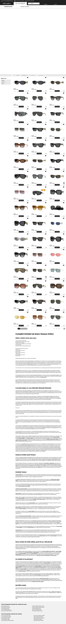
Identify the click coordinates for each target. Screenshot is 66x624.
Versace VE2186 (21, 390)
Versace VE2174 (22, 518)
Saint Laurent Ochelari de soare (6, 563)
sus (64, 619)
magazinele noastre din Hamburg (38, 534)
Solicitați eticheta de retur (48, 598)
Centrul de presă (3, 598)
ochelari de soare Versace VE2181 (25, 468)
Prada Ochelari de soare (5, 558)
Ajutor (45, 596)
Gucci (54, 545)
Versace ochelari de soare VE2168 (24, 438)
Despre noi (3, 596)
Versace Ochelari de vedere (38, 569)
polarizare (39, 527)
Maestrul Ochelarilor (22, 523)
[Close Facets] (6, 28)
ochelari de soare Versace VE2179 (40, 519)
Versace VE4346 (30, 390)
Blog (44, 599)
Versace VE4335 (47, 515)
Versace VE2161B (22, 461)
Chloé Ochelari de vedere (38, 571)
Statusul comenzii (47, 601)
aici (27, 584)
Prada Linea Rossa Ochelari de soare (38, 559)
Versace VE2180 (31, 463)
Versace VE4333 (23, 521)
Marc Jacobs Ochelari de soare (37, 563)
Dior (45, 415)
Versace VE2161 (18, 460)
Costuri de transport (25, 599)
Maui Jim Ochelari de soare (36, 562)
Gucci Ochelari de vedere (5, 571)
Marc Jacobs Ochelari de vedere (39, 570)
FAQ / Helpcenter (46, 600)
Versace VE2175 (18, 519)
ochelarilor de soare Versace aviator (39, 451)
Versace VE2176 (32, 455)
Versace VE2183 (53, 488)
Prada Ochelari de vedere (5, 570)
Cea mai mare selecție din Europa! (8, 0)
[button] (6, 3)
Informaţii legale (16, 619)
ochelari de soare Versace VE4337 (52, 391)
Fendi (47, 415)
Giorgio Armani (43, 329)
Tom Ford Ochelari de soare (5, 562)
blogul (28, 522)
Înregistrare (45, 4)
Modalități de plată (25, 598)
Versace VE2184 (38, 518)
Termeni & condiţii (4, 619)
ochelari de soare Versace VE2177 (21, 441)
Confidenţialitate (10, 619)
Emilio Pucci (52, 415)
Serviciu (23, 596)
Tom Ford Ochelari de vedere (6, 569)
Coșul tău (55, 4)
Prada (58, 545)
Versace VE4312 (18, 482)
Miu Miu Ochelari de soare (5, 559)
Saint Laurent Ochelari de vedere (39, 568)
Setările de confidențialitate (5, 599)
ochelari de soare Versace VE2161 (21, 392)
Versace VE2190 (56, 389)
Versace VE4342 (42, 488)
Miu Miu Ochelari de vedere (5, 568)
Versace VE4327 (21, 450)
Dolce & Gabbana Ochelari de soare (38, 558)
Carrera (50, 545)
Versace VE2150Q (18, 427)
